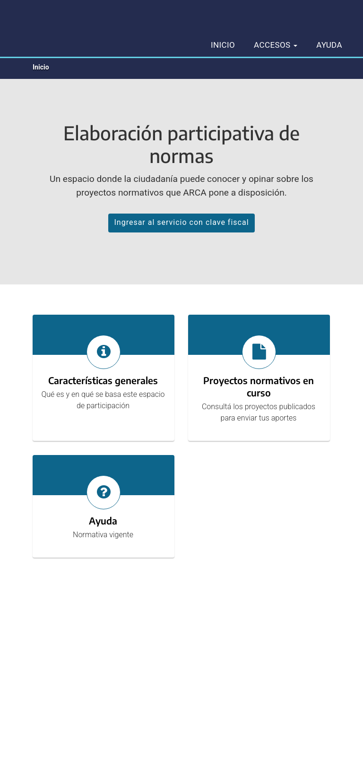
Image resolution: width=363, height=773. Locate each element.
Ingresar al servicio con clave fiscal (181, 222)
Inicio (223, 45)
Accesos (275, 45)
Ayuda (329, 45)
